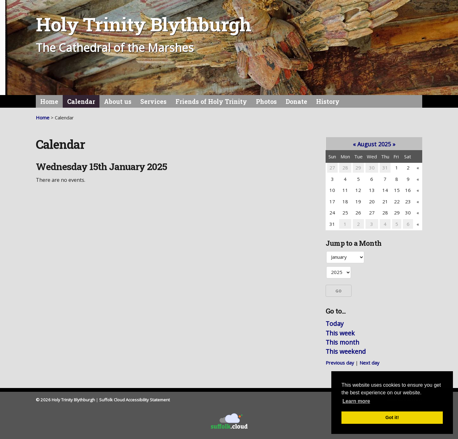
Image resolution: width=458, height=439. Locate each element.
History (328, 101)
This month (342, 342)
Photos (266, 101)
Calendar (81, 101)
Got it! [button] (392, 417)
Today (335, 323)
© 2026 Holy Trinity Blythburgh (65, 400)
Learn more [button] (356, 401)
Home (49, 101)
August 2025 (374, 144)
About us (117, 101)
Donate (296, 101)
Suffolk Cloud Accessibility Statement (134, 400)
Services (153, 101)
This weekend (346, 351)
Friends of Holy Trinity (211, 101)
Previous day (340, 362)
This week (340, 333)
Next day (369, 362)
